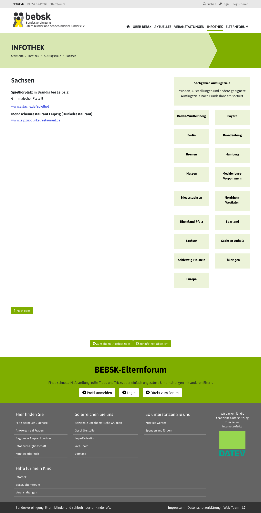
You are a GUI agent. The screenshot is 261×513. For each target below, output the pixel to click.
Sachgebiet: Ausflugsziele (212, 83)
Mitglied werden (156, 422)
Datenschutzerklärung (204, 507)
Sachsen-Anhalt (232, 240)
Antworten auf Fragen (30, 430)
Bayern (232, 116)
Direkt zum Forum (162, 393)
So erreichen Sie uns (94, 414)
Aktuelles (162, 27)
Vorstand (80, 453)
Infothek (215, 27)
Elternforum (57, 4)
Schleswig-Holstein (191, 260)
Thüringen (232, 260)
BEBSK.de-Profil (37, 4)
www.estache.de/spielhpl (30, 106)
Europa (191, 279)
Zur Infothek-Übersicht (152, 343)
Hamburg (232, 154)
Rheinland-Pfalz (191, 221)
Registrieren (240, 4)
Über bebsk (142, 27)
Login (224, 4)
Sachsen (192, 240)
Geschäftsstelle (85, 430)
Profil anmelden (97, 393)
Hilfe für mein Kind (34, 468)
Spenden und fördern (159, 430)
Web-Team (81, 446)
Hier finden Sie (30, 414)
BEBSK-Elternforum (28, 484)
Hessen (191, 173)
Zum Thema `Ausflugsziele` (111, 343)
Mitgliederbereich (27, 453)
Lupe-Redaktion (85, 438)
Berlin (191, 135)
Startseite (17, 55)
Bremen (191, 154)
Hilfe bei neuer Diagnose (32, 422)
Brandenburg (232, 135)
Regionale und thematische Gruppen (98, 422)
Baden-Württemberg (191, 116)
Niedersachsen (191, 197)
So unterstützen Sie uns (168, 414)
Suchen (209, 4)
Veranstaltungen (189, 27)
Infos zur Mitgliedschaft (31, 446)
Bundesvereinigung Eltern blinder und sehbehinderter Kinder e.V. (63, 507)
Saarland (232, 221)
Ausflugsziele (52, 55)
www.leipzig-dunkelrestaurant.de (35, 120)
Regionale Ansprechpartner (33, 438)
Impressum (176, 507)
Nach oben (22, 310)
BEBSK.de (18, 4)
